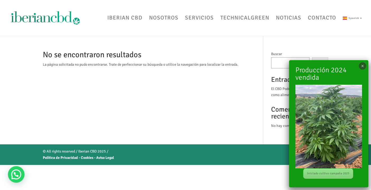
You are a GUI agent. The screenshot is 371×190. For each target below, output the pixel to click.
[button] (11, 176)
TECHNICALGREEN (244, 18)
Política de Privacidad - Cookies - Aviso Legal (78, 157)
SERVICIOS (199, 18)
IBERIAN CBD (124, 18)
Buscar (276, 54)
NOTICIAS (288, 18)
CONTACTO (322, 18)
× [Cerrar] (362, 66)
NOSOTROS (163, 18)
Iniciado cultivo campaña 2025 (328, 173)
